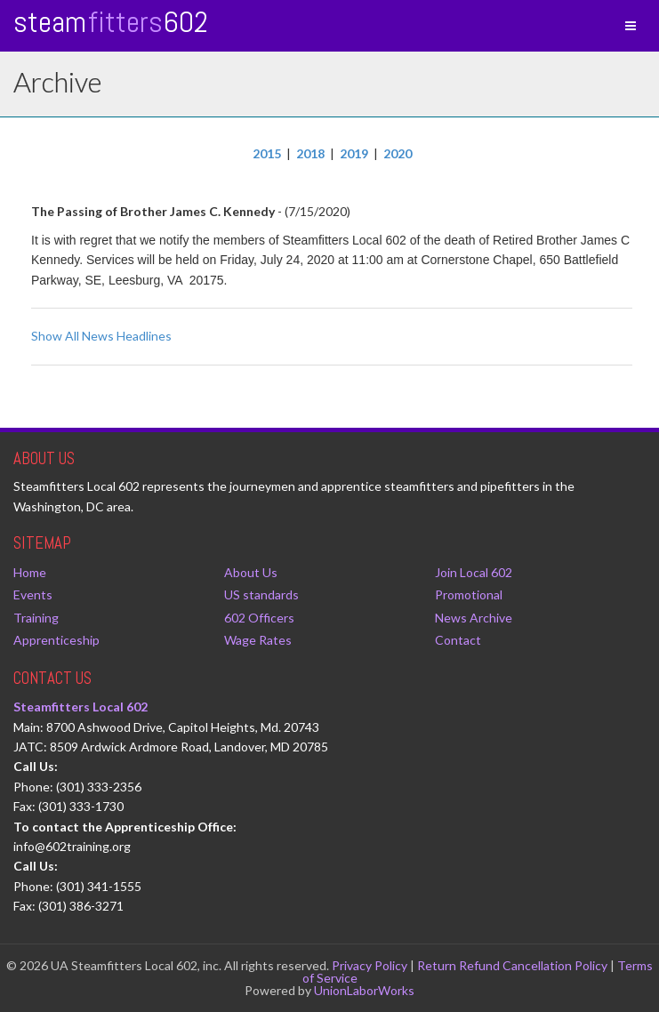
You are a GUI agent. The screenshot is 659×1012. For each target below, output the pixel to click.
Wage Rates (258, 639)
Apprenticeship (56, 639)
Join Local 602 (473, 572)
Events (32, 594)
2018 (310, 153)
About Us (250, 572)
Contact (458, 639)
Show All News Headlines (101, 335)
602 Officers (259, 617)
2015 (267, 153)
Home (29, 572)
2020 (397, 153)
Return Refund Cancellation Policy (512, 965)
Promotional (468, 594)
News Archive (473, 617)
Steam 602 (110, 22)
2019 (354, 153)
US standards (261, 594)
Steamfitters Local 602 (80, 706)
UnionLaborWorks (364, 990)
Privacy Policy (369, 965)
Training (36, 617)
